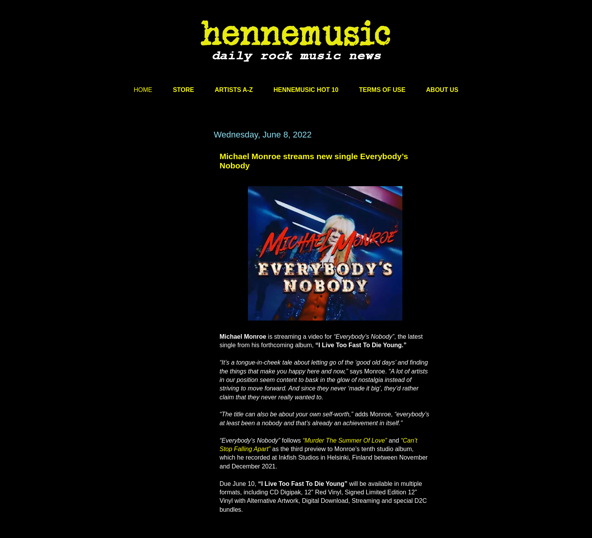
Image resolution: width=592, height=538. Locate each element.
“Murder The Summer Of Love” (344, 440)
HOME (143, 90)
